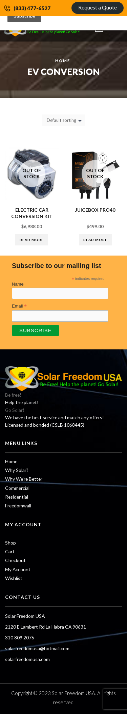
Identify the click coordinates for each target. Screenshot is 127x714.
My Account (17, 569)
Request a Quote (97, 7)
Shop (10, 543)
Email (19, 306)
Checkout (15, 560)
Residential (16, 497)
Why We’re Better (23, 479)
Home (62, 60)
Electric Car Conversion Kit (31, 213)
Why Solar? (16, 470)
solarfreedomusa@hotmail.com (37, 648)
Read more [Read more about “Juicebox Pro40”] (95, 240)
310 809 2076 (19, 637)
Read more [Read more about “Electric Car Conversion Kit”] (32, 240)
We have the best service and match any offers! (54, 417)
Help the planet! (22, 402)
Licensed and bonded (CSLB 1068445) (44, 425)
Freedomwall (18, 505)
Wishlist (13, 578)
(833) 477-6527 (32, 8)
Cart (10, 551)
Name (18, 284)
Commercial (17, 488)
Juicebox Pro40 (95, 210)
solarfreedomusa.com (27, 659)
